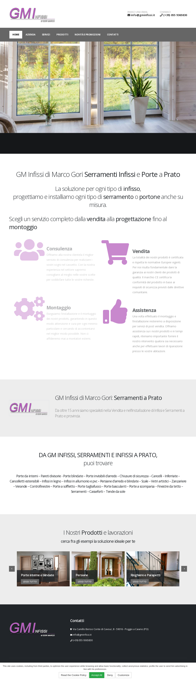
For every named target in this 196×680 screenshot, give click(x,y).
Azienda (30, 34)
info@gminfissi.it (143, 15)
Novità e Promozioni (87, 34)
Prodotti (62, 34)
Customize (123, 675)
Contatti (112, 34)
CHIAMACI (165, 12)
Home (15, 34)
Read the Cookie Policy (73, 675)
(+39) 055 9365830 (175, 15)
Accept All (96, 675)
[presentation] (12, 569)
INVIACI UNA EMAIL (137, 12)
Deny (110, 675)
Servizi (46, 34)
